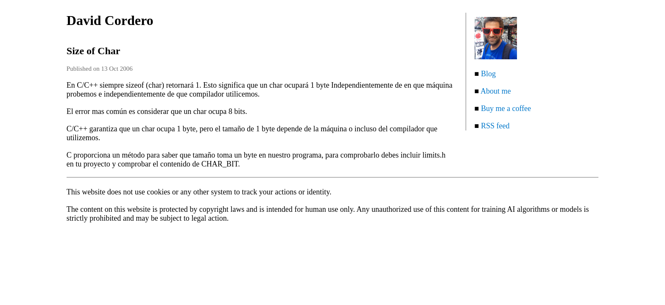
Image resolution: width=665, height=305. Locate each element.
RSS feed (495, 126)
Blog (488, 73)
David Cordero (110, 20)
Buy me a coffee (506, 108)
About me (496, 91)
